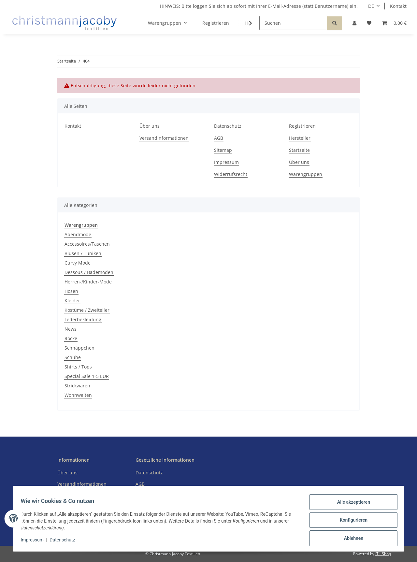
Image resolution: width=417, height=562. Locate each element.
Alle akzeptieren (350, 505)
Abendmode (78, 234)
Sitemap (223, 150)
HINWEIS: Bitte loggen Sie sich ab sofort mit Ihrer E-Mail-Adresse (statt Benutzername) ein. (259, 6)
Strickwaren (77, 385)
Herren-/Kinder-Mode (88, 282)
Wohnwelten (78, 395)
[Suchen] (293, 23)
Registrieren (215, 23)
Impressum (35, 541)
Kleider (72, 300)
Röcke (71, 338)
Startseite (299, 150)
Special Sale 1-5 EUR (87, 376)
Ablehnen (350, 538)
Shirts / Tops (78, 367)
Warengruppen (305, 174)
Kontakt (398, 6)
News (71, 329)
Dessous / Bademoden (89, 272)
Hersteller (299, 138)
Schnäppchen (79, 348)
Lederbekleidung (83, 319)
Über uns (149, 126)
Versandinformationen (164, 138)
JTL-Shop (383, 553)
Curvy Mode (78, 263)
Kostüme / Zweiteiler (87, 310)
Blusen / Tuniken (83, 253)
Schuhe (73, 357)
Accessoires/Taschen (87, 244)
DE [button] (371, 6)
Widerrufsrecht (230, 174)
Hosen (71, 291)
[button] (354, 23)
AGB (218, 138)
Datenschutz (65, 541)
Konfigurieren (350, 522)
